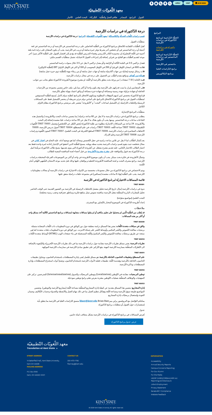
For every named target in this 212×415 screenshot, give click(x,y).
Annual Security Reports (161, 364)
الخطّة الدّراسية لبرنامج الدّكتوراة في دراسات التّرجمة (167, 40)
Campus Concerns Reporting (162, 367)
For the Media (156, 374)
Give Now (201, 2)
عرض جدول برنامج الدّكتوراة (124, 321)
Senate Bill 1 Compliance (161, 390)
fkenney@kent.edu (75, 363)
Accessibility (156, 361)
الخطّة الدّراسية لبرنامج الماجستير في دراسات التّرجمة (167, 57)
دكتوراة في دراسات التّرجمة (165, 48)
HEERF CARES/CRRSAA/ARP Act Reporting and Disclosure (164, 379)
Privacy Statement (158, 387)
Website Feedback (158, 394)
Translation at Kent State (41, 348)
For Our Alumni (157, 371)
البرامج (82, 36)
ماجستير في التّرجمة (166, 64)
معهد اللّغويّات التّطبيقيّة (105, 10)
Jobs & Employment (159, 384)
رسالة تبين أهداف (137, 75)
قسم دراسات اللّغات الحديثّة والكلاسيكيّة (127, 36)
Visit (188, 2)
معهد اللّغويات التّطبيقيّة (97, 36)
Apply (177, 2)
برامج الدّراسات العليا (166, 69)
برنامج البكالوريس (165, 73)
